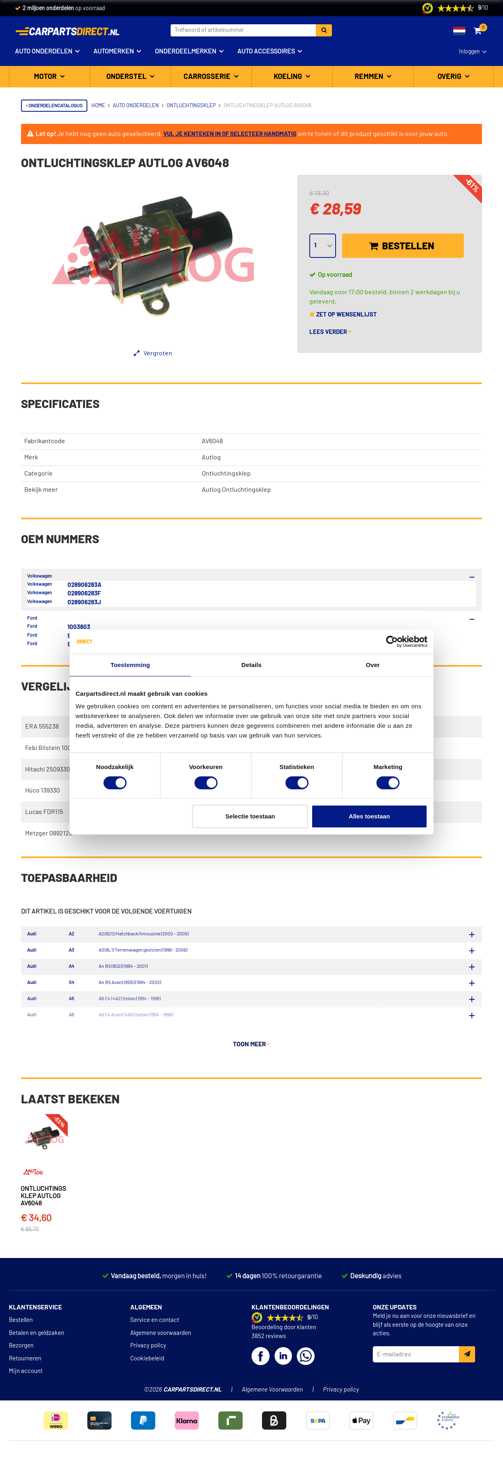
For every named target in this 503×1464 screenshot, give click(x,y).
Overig (450, 77)
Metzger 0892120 (49, 833)
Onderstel (127, 77)
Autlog (211, 457)
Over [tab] (373, 664)
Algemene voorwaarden (160, 1337)
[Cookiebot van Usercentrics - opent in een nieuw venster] (392, 641)
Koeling (289, 77)
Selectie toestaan (250, 816)
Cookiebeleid (147, 1363)
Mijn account (25, 1376)
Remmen (370, 77)
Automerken (113, 51)
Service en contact (154, 1325)
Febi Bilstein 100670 (53, 748)
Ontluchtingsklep (226, 473)
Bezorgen (21, 1350)
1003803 (79, 627)
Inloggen (469, 52)
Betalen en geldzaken (36, 1337)
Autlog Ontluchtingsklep (236, 490)
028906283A (84, 585)
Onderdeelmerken (185, 51)
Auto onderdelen (43, 51)
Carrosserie (208, 77)
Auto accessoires (266, 51)
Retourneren (25, 1363)
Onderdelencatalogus (54, 105)
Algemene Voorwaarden (272, 1394)
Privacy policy (148, 1350)
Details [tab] (251, 664)
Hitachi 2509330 (47, 769)
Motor (46, 77)
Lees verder (330, 332)
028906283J (84, 602)
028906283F (84, 594)
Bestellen (401, 246)
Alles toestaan (369, 816)
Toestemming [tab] (130, 664)
